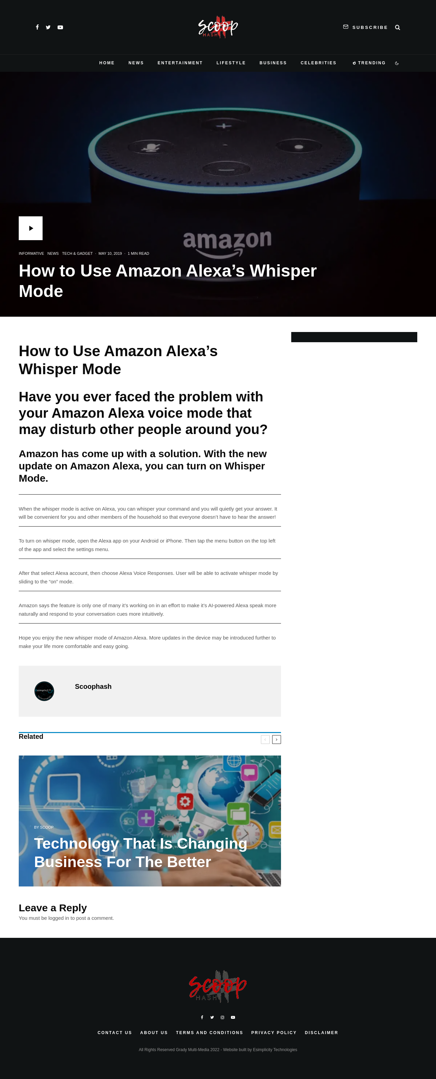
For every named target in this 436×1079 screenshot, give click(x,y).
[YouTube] (60, 27)
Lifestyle (231, 63)
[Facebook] (37, 27)
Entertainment (180, 63)
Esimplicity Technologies (275, 1049)
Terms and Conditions (210, 1032)
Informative (31, 253)
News (136, 63)
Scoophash (93, 686)
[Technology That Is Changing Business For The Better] (150, 829)
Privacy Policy (274, 1032)
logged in (58, 918)
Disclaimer (322, 1032)
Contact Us (114, 1032)
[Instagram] (222, 1017)
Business (273, 63)
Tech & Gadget (77, 253)
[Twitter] (48, 27)
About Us (154, 1032)
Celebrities (319, 63)
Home (107, 63)
